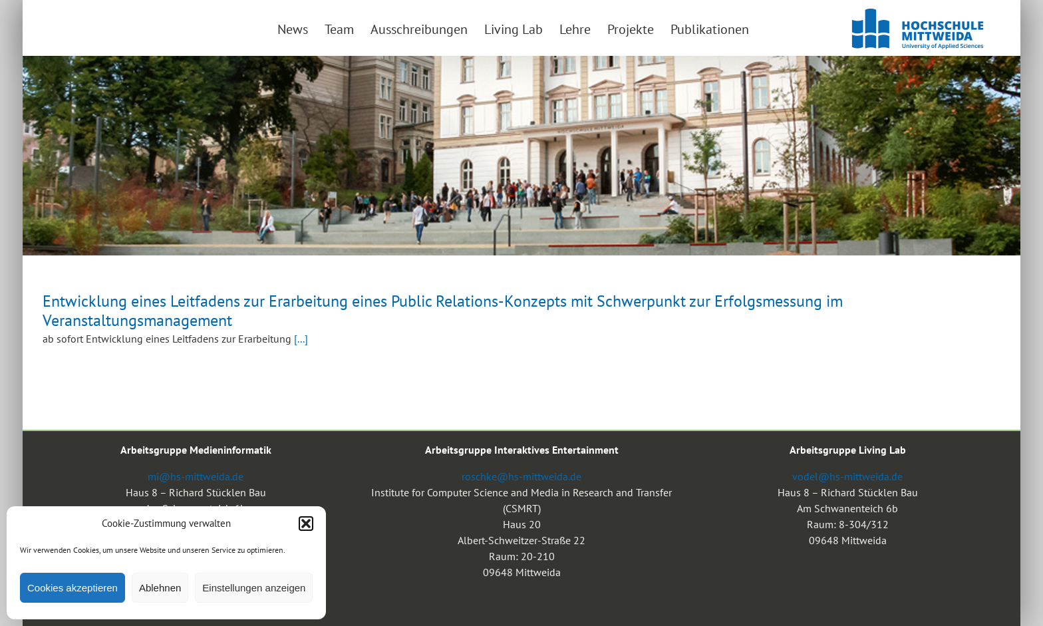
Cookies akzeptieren (72, 587)
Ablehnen (160, 587)
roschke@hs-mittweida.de (521, 476)
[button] (306, 523)
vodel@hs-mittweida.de (847, 476)
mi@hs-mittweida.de (195, 476)
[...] (301, 338)
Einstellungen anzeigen (253, 587)
